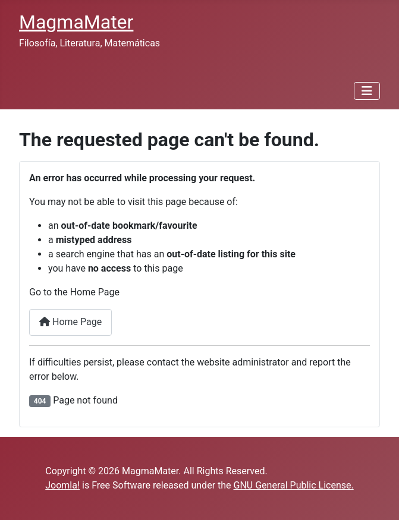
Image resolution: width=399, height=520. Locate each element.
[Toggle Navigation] (367, 91)
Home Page (70, 321)
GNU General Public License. (294, 485)
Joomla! (62, 485)
